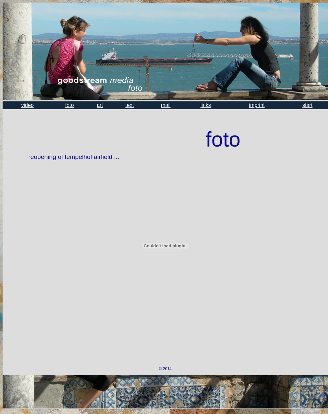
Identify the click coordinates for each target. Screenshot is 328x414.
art (100, 105)
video (27, 105)
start (307, 105)
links (205, 105)
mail (166, 105)
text (129, 105)
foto (69, 105)
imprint (257, 105)
